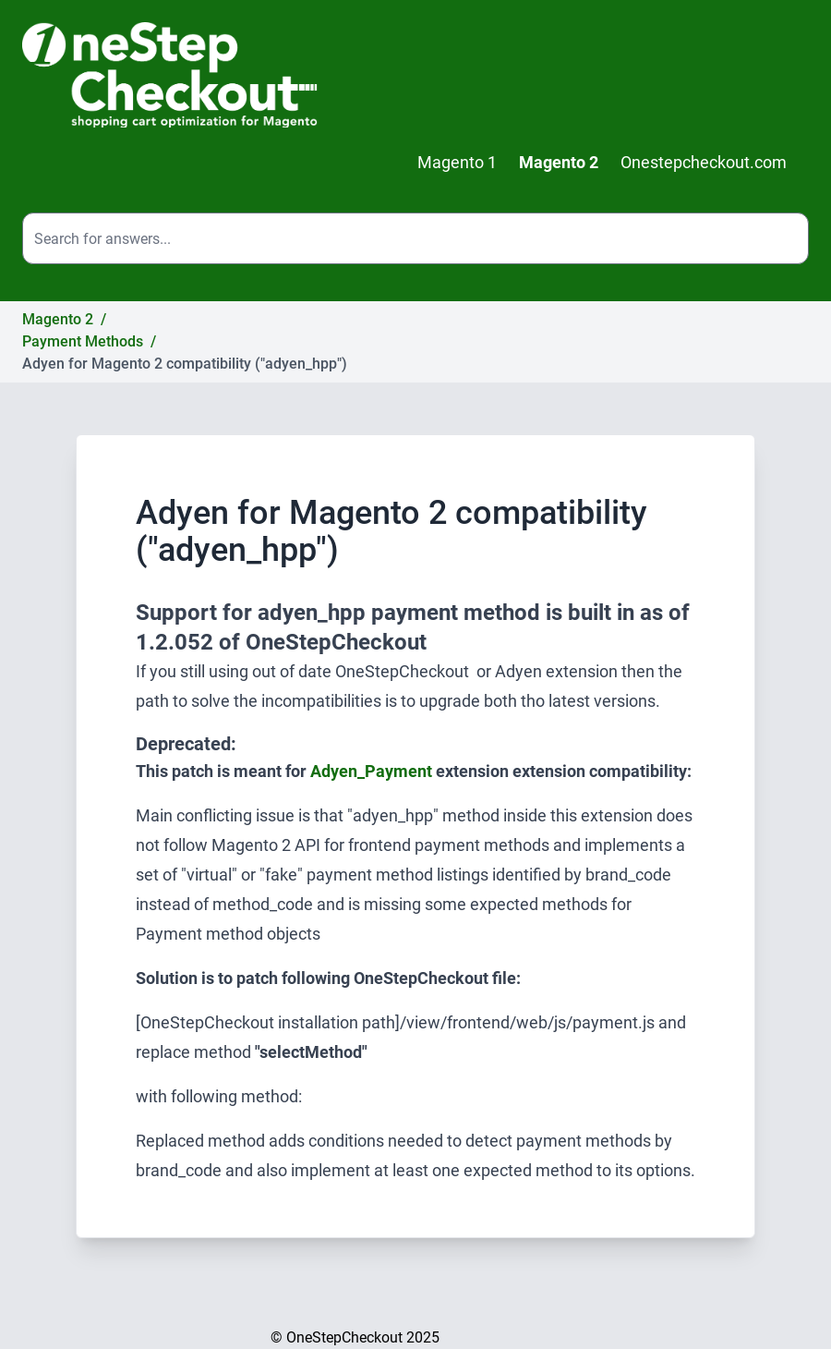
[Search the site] (415, 238)
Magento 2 (57, 319)
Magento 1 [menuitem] (457, 162)
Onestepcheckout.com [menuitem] (703, 162)
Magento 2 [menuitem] (558, 162)
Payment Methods (82, 341)
